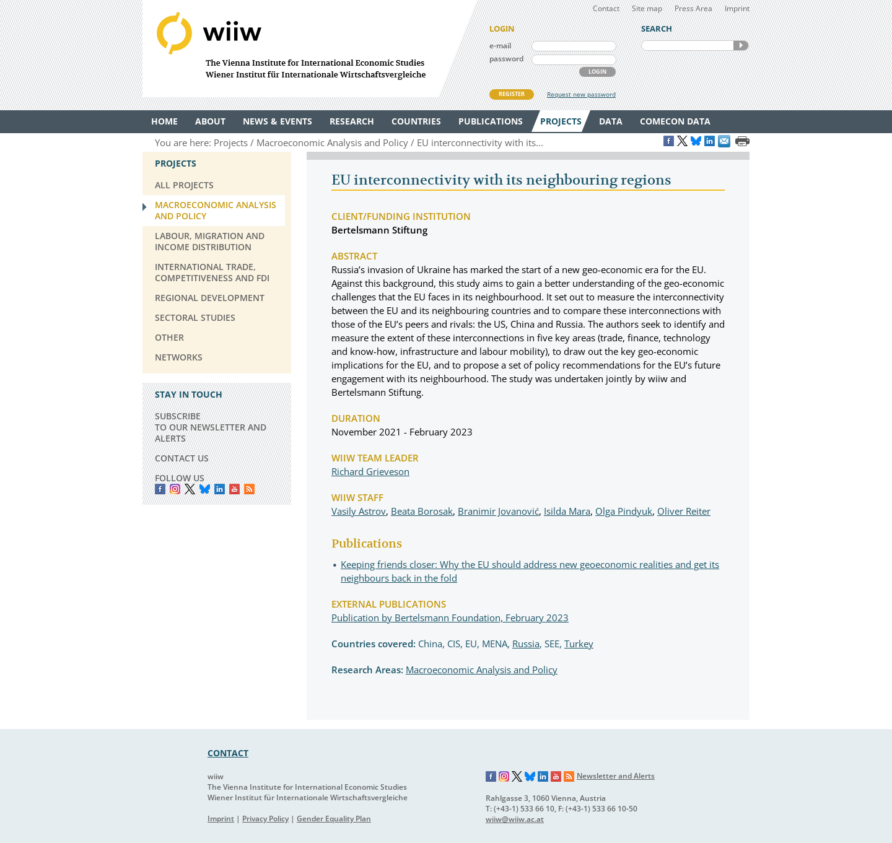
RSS (249, 489)
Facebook (160, 489)
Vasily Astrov (358, 511)
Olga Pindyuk (623, 511)
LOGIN (597, 72)
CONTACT (228, 753)
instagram (175, 489)
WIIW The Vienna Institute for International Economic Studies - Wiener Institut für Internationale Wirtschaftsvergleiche (309, 48)
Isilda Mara (567, 511)
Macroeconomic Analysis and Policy (482, 669)
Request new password (581, 94)
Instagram (504, 776)
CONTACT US (182, 458)
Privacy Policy (265, 818)
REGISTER (512, 94)
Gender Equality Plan (334, 818)
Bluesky (204, 489)
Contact (606, 8)
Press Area (693, 8)
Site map (647, 8)
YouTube (234, 489)
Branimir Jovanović (498, 511)
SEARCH (740, 45)
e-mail (500, 45)
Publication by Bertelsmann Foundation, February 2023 (450, 617)
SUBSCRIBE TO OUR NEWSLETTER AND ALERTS (210, 427)
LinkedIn (219, 489)
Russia (526, 643)
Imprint (737, 8)
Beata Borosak (422, 511)
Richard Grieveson (370, 471)
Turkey (578, 643)
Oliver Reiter (684, 511)
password (506, 58)
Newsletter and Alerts (616, 776)
